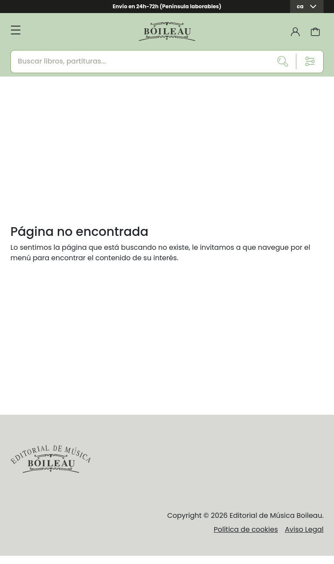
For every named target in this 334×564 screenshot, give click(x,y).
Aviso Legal (304, 529)
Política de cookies (246, 529)
